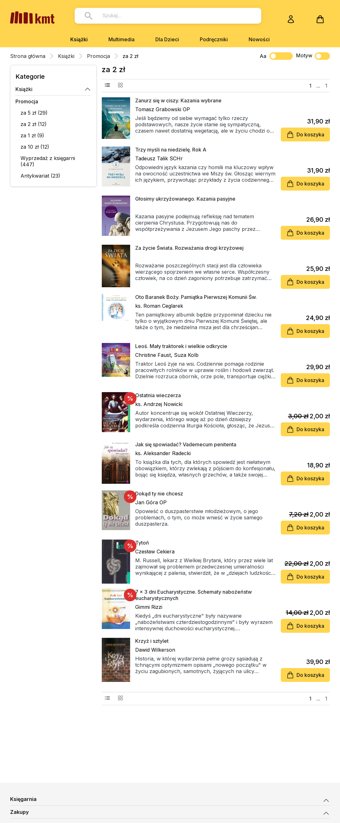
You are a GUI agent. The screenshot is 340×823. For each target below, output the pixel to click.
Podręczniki (214, 39)
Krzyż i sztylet (152, 641)
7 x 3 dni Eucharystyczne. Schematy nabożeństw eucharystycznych (193, 595)
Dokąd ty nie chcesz (159, 493)
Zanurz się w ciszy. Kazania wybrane (178, 100)
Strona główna (27, 56)
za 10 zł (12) (34, 147)
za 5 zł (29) (34, 113)
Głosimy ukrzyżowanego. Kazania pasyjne (185, 199)
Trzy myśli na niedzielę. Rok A (170, 149)
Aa (263, 56)
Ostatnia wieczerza (158, 395)
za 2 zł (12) (33, 124)
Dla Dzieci (167, 39)
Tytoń (142, 543)
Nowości (259, 39)
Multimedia (121, 39)
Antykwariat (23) (40, 176)
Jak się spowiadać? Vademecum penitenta (185, 444)
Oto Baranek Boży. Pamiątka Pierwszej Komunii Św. (196, 297)
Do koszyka (305, 134)
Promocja (98, 56)
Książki (79, 39)
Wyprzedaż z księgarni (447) (47, 161)
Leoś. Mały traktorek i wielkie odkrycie (181, 346)
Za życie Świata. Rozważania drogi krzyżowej (189, 248)
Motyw (313, 56)
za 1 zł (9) (32, 135)
